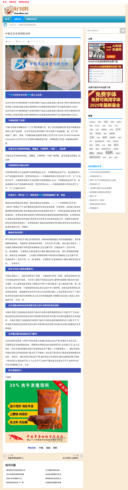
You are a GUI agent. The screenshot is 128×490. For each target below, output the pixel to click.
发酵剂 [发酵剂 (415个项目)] (119, 122)
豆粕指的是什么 (96, 176)
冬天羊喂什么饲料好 (70, 458)
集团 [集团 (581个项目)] (97, 149)
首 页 (5, 2)
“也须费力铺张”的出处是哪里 (101, 188)
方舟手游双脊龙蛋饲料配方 (100, 172)
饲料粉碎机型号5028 (98, 204)
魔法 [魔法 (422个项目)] (104, 157)
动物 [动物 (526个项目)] (112, 122)
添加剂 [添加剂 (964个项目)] (98, 133)
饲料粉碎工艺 (95, 184)
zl (12, 42)
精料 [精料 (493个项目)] (119, 137)
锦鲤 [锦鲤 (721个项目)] (91, 149)
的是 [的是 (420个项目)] (98, 137)
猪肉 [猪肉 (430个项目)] (105, 133)
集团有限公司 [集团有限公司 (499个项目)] (106, 149)
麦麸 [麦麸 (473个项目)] (116, 157)
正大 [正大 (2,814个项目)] (118, 129)
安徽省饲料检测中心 (16, 458)
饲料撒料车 (94, 208)
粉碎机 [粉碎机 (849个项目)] (112, 137)
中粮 (10, 95)
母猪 (40, 195)
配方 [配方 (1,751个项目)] (116, 145)
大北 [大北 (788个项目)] (110, 126)
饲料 (29, 95)
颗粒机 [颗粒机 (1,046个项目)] (100, 153)
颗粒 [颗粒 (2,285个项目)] (92, 153)
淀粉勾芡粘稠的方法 (14, 478)
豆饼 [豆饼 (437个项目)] (103, 145)
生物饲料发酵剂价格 (53, 483)
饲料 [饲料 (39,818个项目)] (109, 153)
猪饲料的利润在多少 (53, 478)
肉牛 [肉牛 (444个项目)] (91, 141)
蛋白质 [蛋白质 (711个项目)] (115, 141)
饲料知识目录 (24, 2)
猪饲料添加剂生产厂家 (15, 483)
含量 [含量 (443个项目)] (91, 125)
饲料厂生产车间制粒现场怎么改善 (103, 180)
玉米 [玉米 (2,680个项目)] (92, 137)
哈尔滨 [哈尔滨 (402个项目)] (97, 125)
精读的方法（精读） (97, 200)
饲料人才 (93, 196)
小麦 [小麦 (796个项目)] (91, 130)
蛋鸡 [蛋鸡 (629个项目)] (91, 145)
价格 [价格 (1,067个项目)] (106, 122)
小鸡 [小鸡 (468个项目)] (116, 125)
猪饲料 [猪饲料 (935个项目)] (112, 133)
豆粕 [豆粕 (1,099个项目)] (97, 145)
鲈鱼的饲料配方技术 (53, 474)
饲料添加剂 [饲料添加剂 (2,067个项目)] (95, 157)
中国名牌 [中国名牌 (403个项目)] (92, 122)
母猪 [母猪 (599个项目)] (91, 133)
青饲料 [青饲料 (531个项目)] (116, 149)
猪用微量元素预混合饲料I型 (100, 192)
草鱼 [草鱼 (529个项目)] (108, 141)
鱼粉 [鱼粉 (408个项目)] (110, 157)
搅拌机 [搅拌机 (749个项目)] (104, 130)
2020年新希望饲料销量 (15, 474)
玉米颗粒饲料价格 (53, 470)
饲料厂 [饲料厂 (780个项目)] (118, 153)
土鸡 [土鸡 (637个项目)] (103, 126)
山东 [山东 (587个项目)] (97, 130)
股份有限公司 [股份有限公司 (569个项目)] (99, 141)
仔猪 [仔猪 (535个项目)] (99, 122)
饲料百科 (12, 2)
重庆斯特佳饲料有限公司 (15, 470)
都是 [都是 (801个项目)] (109, 145)
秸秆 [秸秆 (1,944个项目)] (105, 137)
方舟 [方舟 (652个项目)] (111, 130)
